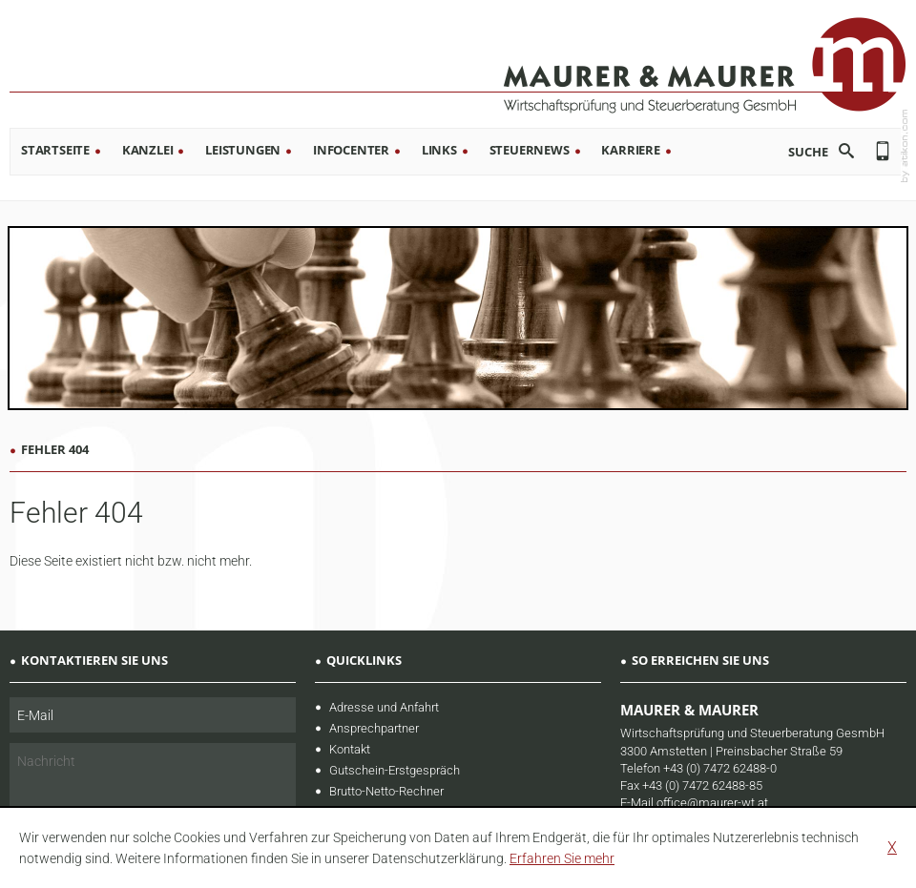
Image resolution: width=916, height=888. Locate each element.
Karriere (630, 149)
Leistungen (243, 149)
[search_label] (794, 151)
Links (439, 149)
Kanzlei (148, 149)
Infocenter (351, 149)
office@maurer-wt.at (712, 802)
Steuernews (529, 149)
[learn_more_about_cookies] (562, 858)
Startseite (55, 149)
